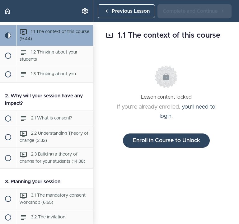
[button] (8, 11)
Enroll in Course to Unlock (166, 140)
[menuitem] (85, 11)
